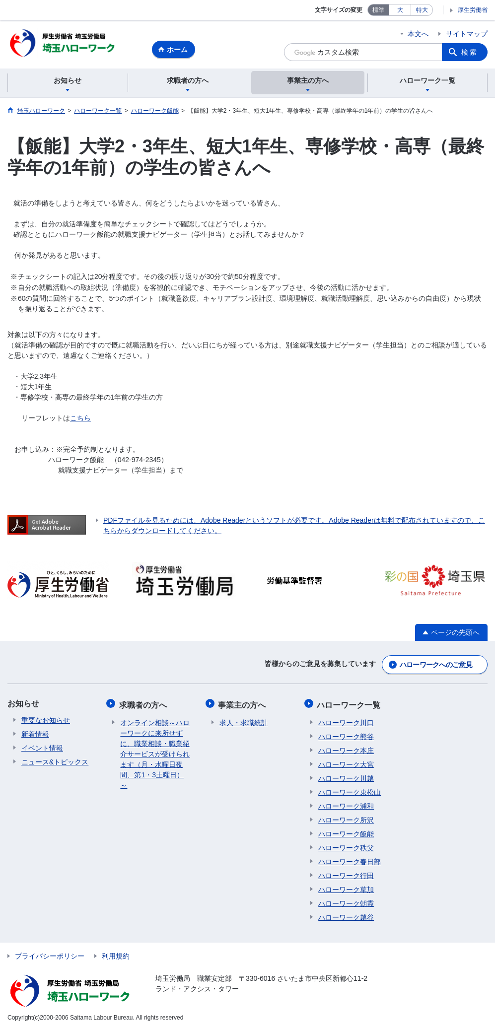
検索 (469, 52)
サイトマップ (467, 33)
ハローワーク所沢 (346, 818)
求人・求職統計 (243, 720)
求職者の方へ (144, 703)
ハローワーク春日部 (349, 859)
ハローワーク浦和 (346, 804)
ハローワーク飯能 (346, 831)
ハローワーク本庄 (346, 748)
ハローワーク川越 (346, 776)
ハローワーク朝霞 (346, 901)
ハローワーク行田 (346, 873)
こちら (80, 419)
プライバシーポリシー (49, 954)
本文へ (418, 33)
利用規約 (116, 954)
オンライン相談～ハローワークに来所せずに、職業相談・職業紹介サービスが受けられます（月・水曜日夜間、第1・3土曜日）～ (155, 751)
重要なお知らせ (45, 720)
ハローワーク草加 (346, 887)
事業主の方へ (243, 703)
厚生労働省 (473, 9)
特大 (422, 9)
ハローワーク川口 (346, 720)
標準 (378, 9)
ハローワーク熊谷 (346, 734)
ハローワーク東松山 (349, 790)
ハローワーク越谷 (346, 915)
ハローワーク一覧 (350, 703)
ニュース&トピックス (54, 762)
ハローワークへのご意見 (436, 665)
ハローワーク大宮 (346, 762)
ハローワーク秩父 (346, 845)
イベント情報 (42, 748)
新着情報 (35, 734)
